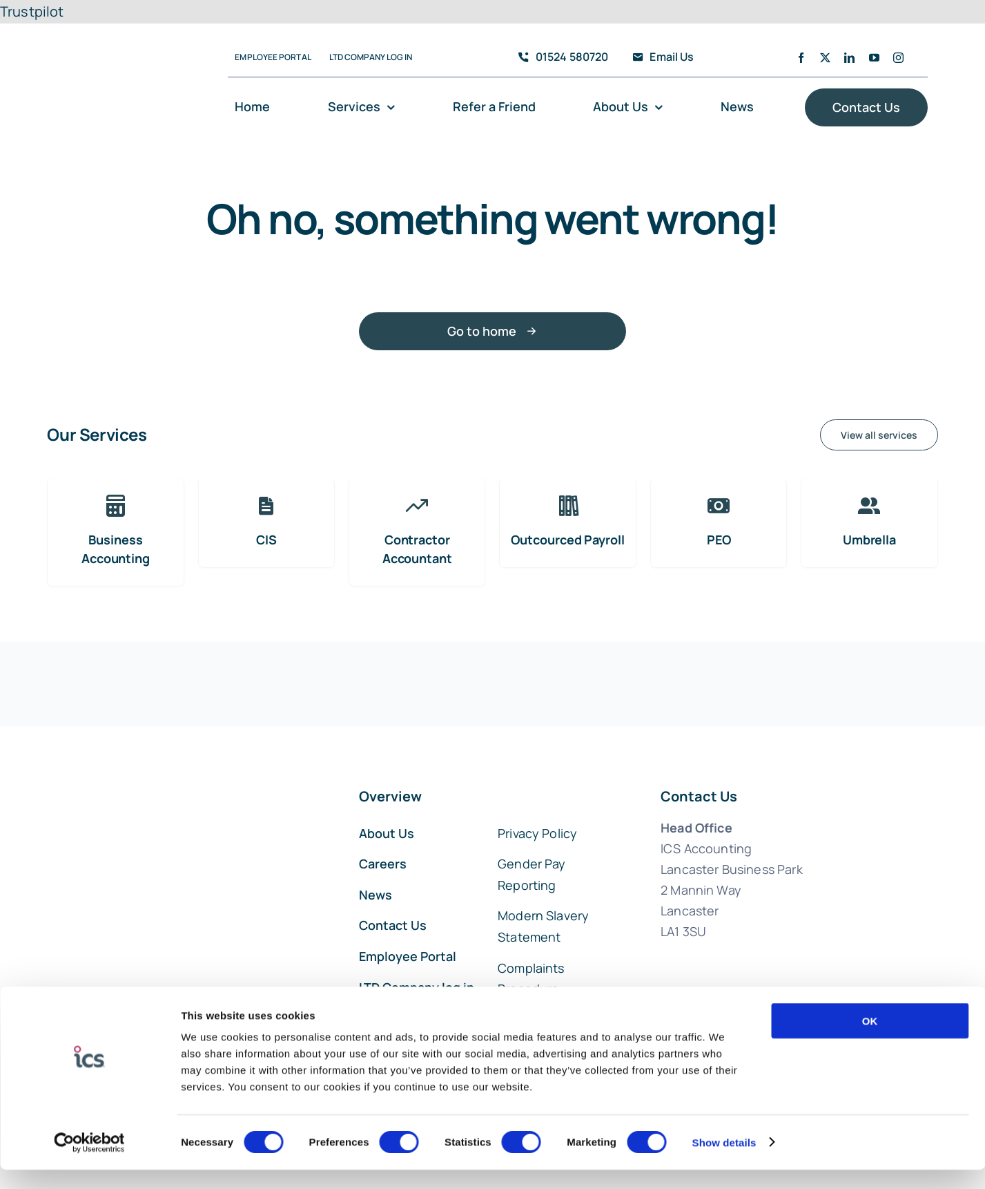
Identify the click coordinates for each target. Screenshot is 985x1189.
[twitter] (825, 58)
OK (870, 1040)
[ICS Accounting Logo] (116, 38)
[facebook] (801, 58)
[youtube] (874, 58)
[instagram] (898, 58)
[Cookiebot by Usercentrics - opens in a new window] (89, 1162)
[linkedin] (849, 58)
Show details (724, 1162)
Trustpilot (32, 11)
